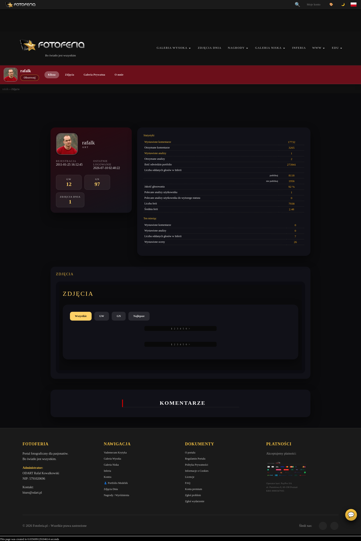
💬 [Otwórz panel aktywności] (351, 515)
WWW (317, 47)
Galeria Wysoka (172, 47)
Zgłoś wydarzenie (194, 501)
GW (101, 316)
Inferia (299, 47)
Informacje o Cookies (196, 470)
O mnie (119, 74)
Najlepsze (138, 316)
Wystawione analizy (155, 153)
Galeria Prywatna (94, 74)
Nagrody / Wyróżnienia (116, 495)
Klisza (52, 74)
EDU (335, 47)
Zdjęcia (69, 74)
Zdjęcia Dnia (210, 47)
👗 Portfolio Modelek (116, 483)
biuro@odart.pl (32, 492)
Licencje (189, 477)
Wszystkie (81, 316)
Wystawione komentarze (157, 141)
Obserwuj (30, 77)
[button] (190, 48)
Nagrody (236, 47)
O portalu (190, 452)
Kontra (107, 477)
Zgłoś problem (193, 495)
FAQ (187, 483)
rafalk (5, 89)
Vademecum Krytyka (115, 452)
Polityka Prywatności (196, 464)
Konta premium (193, 489)
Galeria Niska (268, 47)
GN (119, 316)
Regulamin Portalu (195, 458)
